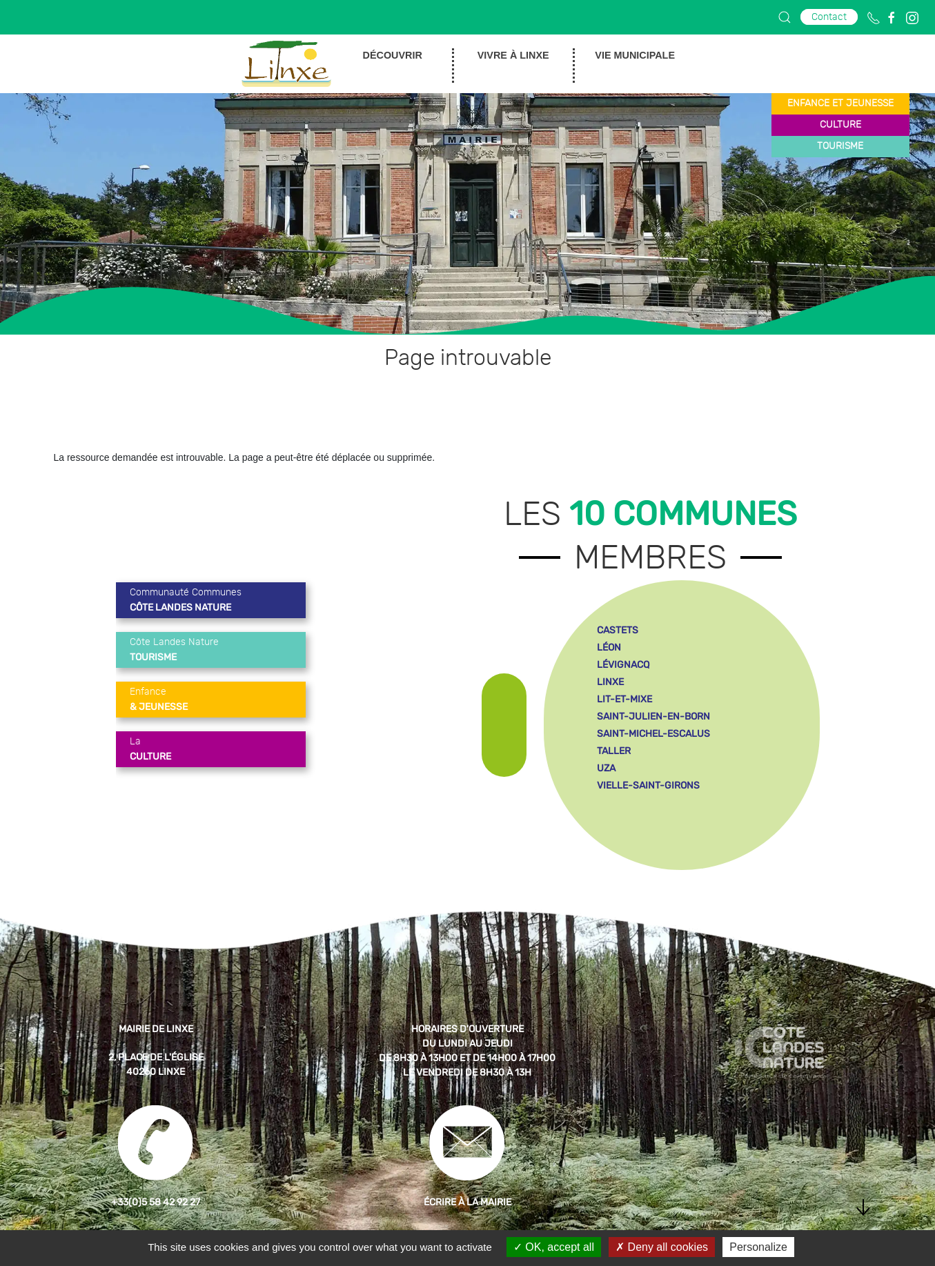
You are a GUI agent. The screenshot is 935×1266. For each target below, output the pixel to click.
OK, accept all (553, 1247)
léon (609, 647)
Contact (829, 17)
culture (840, 125)
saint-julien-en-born (653, 716)
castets (617, 630)
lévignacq (623, 665)
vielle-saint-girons (648, 785)
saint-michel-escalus (653, 734)
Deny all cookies (662, 1247)
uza (606, 768)
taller (614, 751)
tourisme (840, 146)
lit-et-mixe (624, 699)
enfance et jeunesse (840, 103)
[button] (784, 17)
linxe (610, 682)
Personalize (758, 1247)
